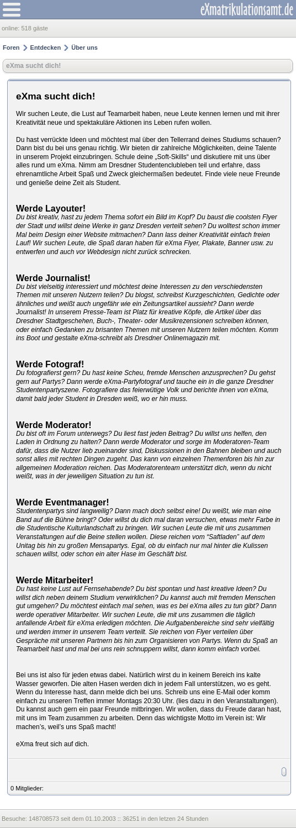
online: (11, 28)
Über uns (84, 47)
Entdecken (45, 47)
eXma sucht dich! (33, 66)
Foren (11, 47)
